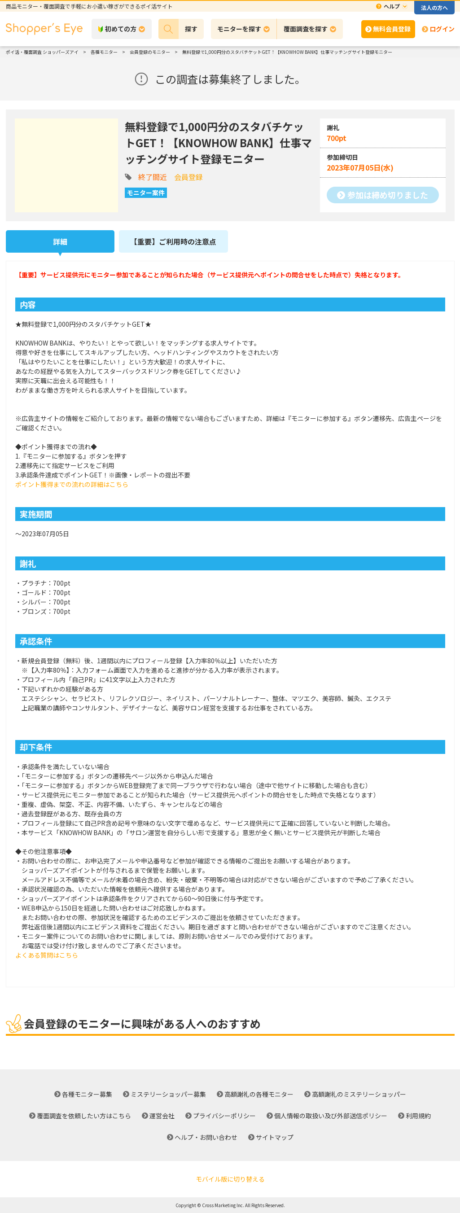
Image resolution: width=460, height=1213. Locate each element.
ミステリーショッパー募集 (168, 1094)
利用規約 (418, 1115)
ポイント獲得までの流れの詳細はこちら (71, 484)
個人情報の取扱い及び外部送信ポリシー (330, 1115)
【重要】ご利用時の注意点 (173, 241)
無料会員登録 (392, 28)
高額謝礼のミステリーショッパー (359, 1094)
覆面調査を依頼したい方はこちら (84, 1115)
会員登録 (188, 176)
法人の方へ (434, 7)
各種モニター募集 (87, 1094)
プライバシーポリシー (224, 1115)
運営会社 (162, 1115)
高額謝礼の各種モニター (259, 1094)
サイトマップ (275, 1137)
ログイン (442, 28)
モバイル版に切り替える (230, 1178)
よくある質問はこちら (46, 954)
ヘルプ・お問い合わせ (206, 1137)
